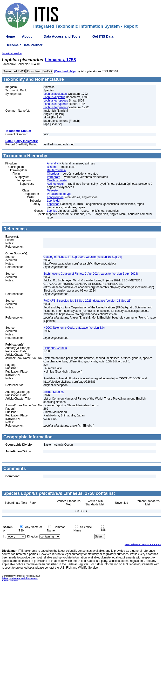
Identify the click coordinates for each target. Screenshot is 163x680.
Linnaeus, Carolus (55, 348)
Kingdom (32, 536)
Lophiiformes (55, 197)
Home (10, 36)
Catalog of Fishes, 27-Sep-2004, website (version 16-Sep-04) (82, 256)
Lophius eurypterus (55, 104)
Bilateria (52, 167)
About (27, 36)
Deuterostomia (56, 170)
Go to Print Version (12, 53)
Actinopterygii (55, 183)
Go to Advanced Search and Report (143, 544)
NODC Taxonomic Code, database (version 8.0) (74, 327)
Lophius (52, 210)
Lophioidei (53, 200)
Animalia (52, 163)
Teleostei (52, 190)
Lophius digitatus (54, 97)
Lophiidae (53, 204)
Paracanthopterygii (59, 194)
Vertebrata (53, 177)
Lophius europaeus (55, 100)
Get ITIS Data (102, 36)
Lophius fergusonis (55, 107)
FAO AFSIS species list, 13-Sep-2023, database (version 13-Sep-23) (87, 300)
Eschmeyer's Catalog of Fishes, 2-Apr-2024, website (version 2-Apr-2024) (90, 273)
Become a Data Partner (24, 45)
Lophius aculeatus (55, 93)
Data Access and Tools (62, 36)
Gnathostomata (57, 180)
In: (4, 536)
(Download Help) (64, 71)
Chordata (53, 173)
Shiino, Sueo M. (53, 392)
